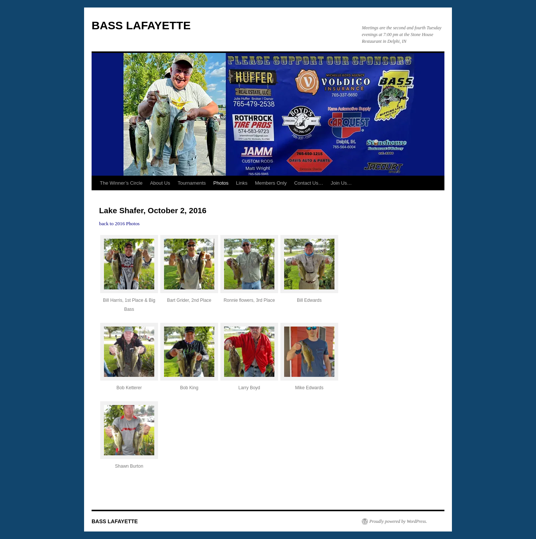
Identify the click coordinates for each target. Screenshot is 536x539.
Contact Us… (308, 183)
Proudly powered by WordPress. (398, 521)
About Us (160, 183)
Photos (220, 183)
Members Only (271, 183)
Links (241, 183)
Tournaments (192, 183)
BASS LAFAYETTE (141, 25)
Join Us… (341, 183)
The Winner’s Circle (121, 183)
